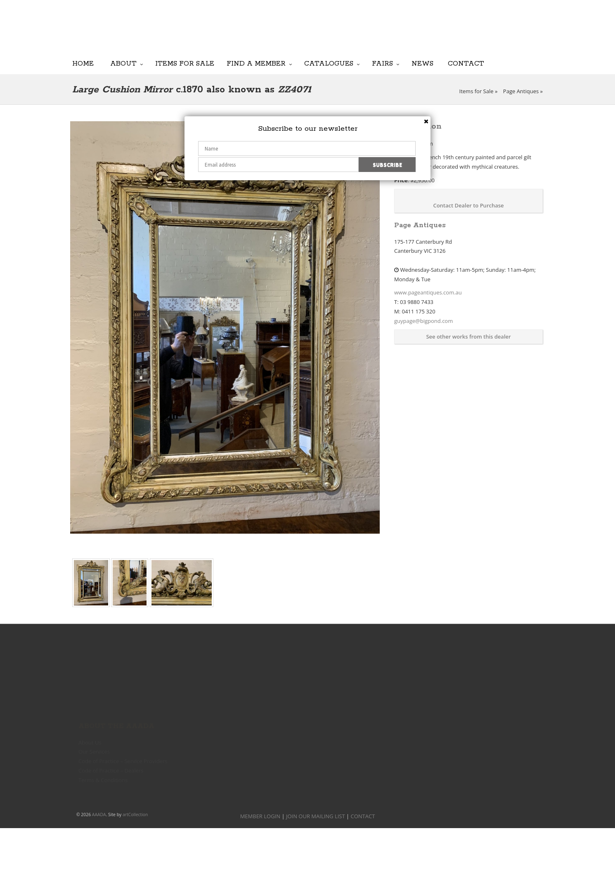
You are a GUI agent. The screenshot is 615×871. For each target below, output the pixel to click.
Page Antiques (521, 91)
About (123, 63)
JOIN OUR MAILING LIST (341, 33)
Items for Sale (184, 63)
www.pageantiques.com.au (428, 292)
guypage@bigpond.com (423, 321)
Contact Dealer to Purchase (468, 205)
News (422, 63)
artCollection (135, 814)
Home (83, 63)
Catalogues (328, 63)
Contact (466, 63)
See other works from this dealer (468, 336)
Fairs (382, 63)
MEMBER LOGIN (260, 816)
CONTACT (363, 816)
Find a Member (256, 63)
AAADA (99, 814)
